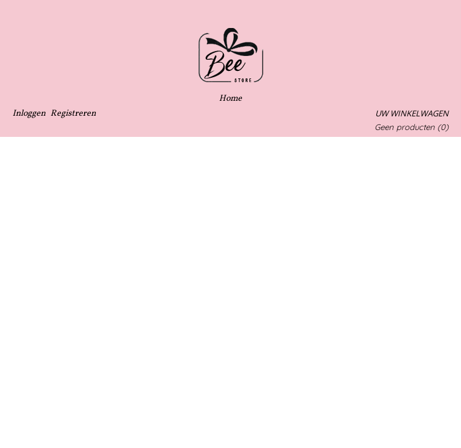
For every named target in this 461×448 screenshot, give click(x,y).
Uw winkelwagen (412, 113)
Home (230, 99)
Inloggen (28, 113)
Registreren (73, 113)
